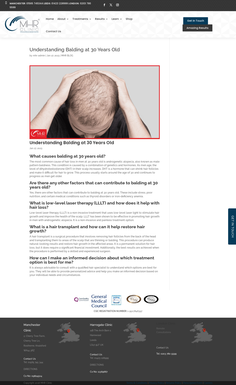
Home (50, 19)
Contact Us (53, 31)
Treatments (80, 19)
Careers (208, 383)
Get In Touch (195, 21)
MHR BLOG (67, 55)
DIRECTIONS (30, 369)
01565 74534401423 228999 (39, 3)
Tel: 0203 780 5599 (166, 353)
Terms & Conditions (136, 383)
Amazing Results (197, 28)
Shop (129, 19)
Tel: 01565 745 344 (33, 362)
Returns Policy (173, 383)
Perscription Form (193, 383)
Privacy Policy (156, 383)
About (61, 19)
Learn (115, 19)
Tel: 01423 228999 (99, 358)
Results (100, 19)
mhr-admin (39, 55)
